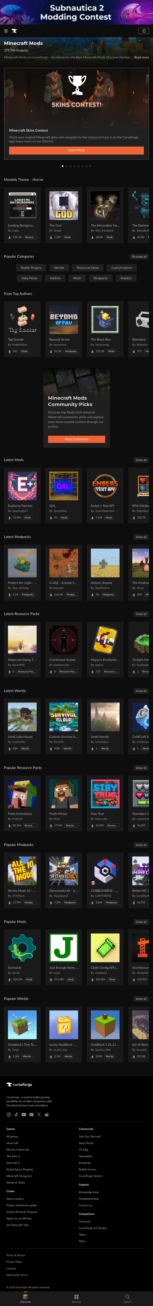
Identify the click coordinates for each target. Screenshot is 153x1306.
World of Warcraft (17, 1149)
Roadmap (85, 1163)
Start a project (15, 1199)
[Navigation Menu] (6, 31)
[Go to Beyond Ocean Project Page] (63, 329)
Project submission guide (21, 1205)
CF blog (83, 1149)
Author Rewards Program (21, 1212)
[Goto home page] (14, 31)
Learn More (76, 150)
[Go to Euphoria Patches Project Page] (22, 495)
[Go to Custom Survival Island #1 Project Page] (63, 726)
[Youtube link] (24, 1114)
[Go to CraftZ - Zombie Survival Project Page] (63, 572)
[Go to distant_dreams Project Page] (105, 572)
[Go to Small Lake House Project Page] (22, 726)
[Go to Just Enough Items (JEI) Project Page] (63, 957)
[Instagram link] (8, 1114)
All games (12, 1136)
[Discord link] (31, 1114)
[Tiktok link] (16, 1114)
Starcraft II (13, 1163)
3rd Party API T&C (17, 1225)
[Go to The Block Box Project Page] (105, 329)
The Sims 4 (13, 1156)
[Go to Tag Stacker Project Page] (22, 329)
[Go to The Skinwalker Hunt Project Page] (105, 215)
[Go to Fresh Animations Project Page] (22, 803)
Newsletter (85, 1156)
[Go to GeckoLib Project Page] (22, 957)
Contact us (85, 1205)
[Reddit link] (46, 1114)
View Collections (76, 439)
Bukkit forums (87, 1169)
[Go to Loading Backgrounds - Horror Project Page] (22, 215)
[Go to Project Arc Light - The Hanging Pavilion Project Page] (22, 572)
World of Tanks (15, 1182)
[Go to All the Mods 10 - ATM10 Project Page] (22, 880)
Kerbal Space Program (19, 1169)
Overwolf (84, 1221)
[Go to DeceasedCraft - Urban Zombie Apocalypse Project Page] (63, 880)
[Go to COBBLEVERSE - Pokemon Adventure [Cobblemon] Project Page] (105, 880)
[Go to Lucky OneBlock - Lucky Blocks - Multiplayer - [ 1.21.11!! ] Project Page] (63, 1034)
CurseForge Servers (90, 1176)
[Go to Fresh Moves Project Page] (63, 803)
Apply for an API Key (19, 1218)
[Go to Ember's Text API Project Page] (105, 495)
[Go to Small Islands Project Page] (105, 726)
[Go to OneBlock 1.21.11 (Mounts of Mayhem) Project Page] (105, 1034)
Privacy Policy (14, 1262)
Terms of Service (15, 1255)
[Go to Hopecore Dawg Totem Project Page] (22, 649)
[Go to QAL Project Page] (63, 495)
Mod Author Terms (17, 1275)
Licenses (11, 1268)
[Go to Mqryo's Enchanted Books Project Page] (105, 649)
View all (141, 460)
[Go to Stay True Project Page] (105, 803)
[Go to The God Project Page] (63, 215)
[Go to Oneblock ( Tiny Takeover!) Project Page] (22, 1034)
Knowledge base (89, 1192)
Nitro (82, 1241)
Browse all (139, 256)
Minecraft (12, 1143)
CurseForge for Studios (93, 1228)
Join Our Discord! (90, 1136)
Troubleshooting (89, 1199)
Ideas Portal (86, 1143)
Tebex (82, 1234)
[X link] (39, 1114)
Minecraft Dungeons (19, 1176)
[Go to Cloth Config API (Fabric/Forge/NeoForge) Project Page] (105, 957)
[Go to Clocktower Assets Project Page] (63, 649)
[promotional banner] (76, 12)
